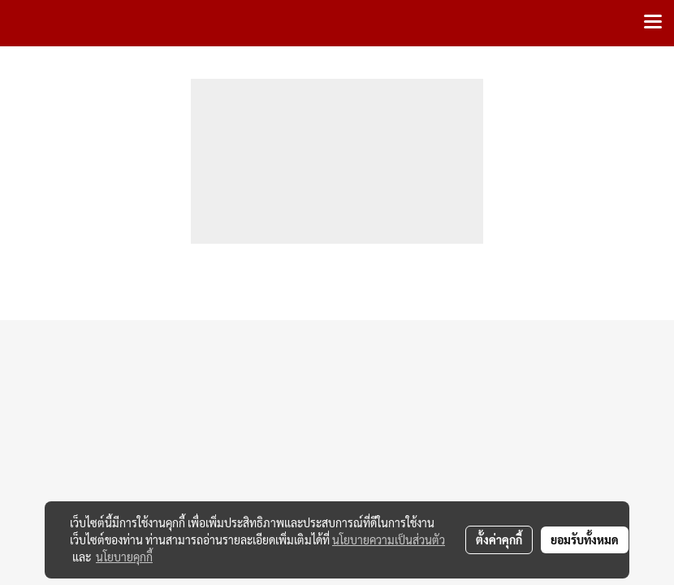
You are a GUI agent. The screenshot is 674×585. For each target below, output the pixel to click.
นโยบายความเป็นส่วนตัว (388, 539)
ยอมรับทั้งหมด (585, 539)
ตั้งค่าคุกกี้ (499, 539)
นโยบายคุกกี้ (124, 556)
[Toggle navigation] (653, 23)
